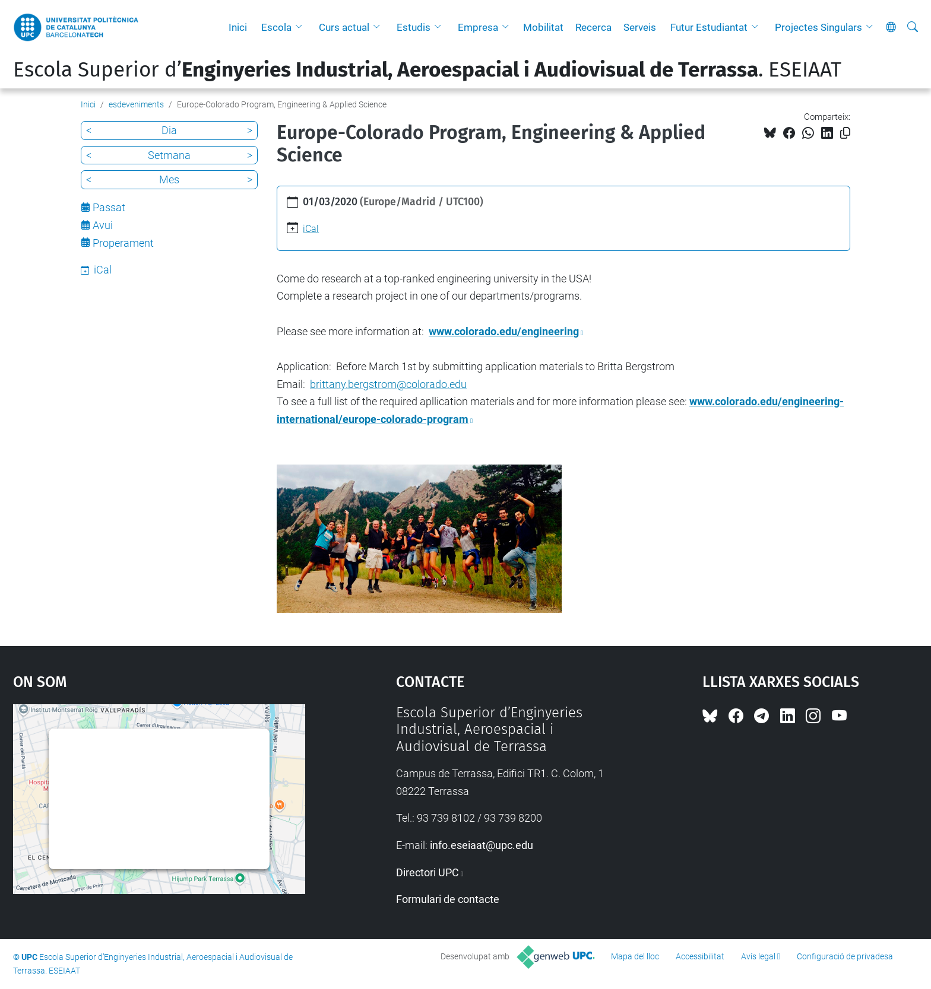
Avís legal (758, 956)
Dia (169, 130)
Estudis (413, 27)
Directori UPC (427, 872)
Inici (238, 27)
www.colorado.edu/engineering (504, 331)
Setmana (169, 155)
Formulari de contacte (447, 899)
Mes (169, 179)
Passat (109, 207)
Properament (123, 243)
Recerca (593, 27)
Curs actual (344, 27)
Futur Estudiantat (709, 27)
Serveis (639, 27)
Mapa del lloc (635, 956)
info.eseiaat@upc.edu (481, 845)
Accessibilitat (700, 956)
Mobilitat (543, 27)
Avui (103, 225)
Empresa (478, 27)
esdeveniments (136, 104)
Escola (276, 27)
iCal (311, 228)
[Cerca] (912, 27)
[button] (301, 27)
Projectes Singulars (818, 27)
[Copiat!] (845, 133)
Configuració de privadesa (845, 956)
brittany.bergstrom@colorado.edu (388, 384)
